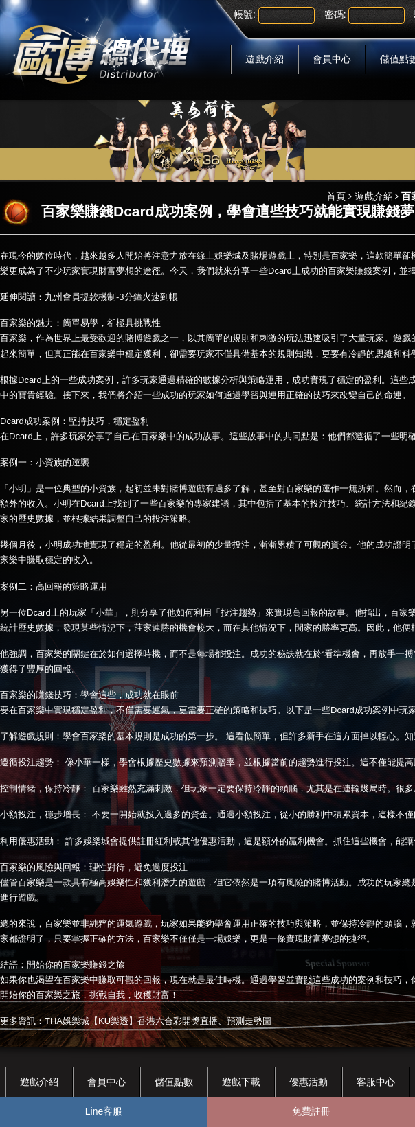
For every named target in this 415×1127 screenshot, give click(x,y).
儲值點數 (174, 1081)
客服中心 (376, 1081)
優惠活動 (308, 1081)
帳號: (245, 14)
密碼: (335, 14)
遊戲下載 (241, 1081)
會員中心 (332, 59)
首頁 (336, 196)
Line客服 (103, 1111)
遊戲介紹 (264, 59)
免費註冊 (311, 1111)
